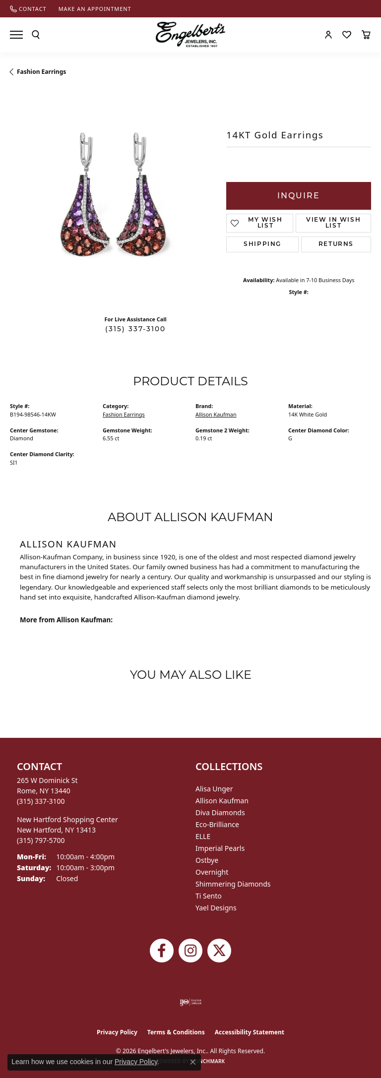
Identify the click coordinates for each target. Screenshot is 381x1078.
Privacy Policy (117, 1032)
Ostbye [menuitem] (206, 860)
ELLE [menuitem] (202, 836)
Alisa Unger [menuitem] (214, 788)
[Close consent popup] (193, 1062)
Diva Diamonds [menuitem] (220, 812)
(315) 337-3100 (135, 329)
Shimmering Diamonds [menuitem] (233, 884)
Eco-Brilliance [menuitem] (217, 824)
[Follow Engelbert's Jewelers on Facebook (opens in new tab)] (162, 950)
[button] (35, 34)
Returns (336, 244)
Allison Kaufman (216, 414)
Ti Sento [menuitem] (208, 895)
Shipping (262, 244)
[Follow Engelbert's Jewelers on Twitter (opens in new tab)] (219, 950)
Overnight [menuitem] (211, 872)
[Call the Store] (41, 801)
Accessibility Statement (249, 1032)
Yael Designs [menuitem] (216, 907)
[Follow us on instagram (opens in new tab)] (190, 950)
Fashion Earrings (41, 71)
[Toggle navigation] (16, 35)
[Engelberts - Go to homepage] (190, 34)
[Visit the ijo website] (191, 1002)
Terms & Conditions (176, 1032)
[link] (28, 8)
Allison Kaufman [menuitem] (222, 800)
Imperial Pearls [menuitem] (220, 848)
